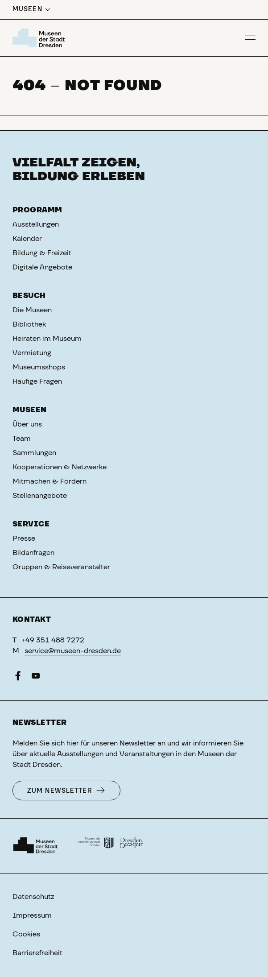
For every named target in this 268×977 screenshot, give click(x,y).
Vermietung (31, 352)
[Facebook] (17, 677)
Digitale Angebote (42, 267)
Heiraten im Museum (47, 338)
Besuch (29, 295)
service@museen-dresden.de (73, 650)
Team (21, 438)
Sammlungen (34, 452)
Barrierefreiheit (37, 952)
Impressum (32, 915)
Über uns (27, 424)
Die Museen (32, 310)
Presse (23, 538)
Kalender (27, 238)
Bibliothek (29, 324)
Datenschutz (33, 896)
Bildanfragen (33, 552)
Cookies (26, 934)
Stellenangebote (39, 495)
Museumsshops (38, 367)
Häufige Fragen (37, 381)
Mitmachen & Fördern (49, 481)
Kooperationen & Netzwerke (59, 467)
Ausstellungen (35, 224)
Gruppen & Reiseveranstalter (61, 567)
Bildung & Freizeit (41, 253)
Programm (37, 210)
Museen (29, 410)
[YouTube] (35, 677)
